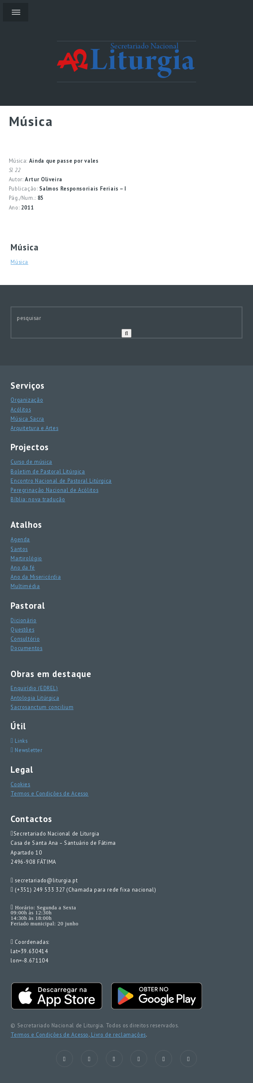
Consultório (25, 638)
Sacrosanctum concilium (42, 707)
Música (19, 261)
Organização (27, 399)
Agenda (20, 539)
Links (20, 740)
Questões (22, 629)
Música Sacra (27, 418)
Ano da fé (23, 567)
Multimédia (25, 586)
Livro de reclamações (118, 1034)
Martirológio (26, 558)
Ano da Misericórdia (36, 576)
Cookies (20, 784)
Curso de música (31, 461)
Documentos (26, 648)
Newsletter (28, 750)
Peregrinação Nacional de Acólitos (54, 489)
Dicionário (23, 620)
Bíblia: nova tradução (38, 499)
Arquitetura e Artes (34, 428)
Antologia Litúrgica (35, 697)
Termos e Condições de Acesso (50, 793)
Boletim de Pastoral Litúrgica (48, 471)
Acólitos (21, 409)
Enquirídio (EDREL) (34, 688)
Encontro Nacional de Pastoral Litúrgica (61, 480)
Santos (19, 549)
